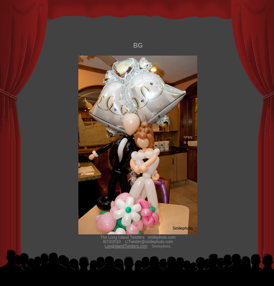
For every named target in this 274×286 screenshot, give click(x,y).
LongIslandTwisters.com (126, 246)
